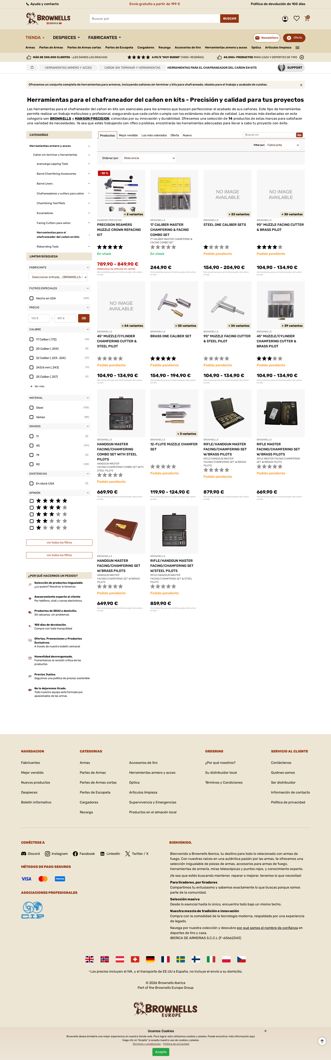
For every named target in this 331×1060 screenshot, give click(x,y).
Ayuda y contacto (42, 4)
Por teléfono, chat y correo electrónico (58, 600)
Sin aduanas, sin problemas (51, 614)
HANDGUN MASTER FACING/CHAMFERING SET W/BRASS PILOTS (118, 566)
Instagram (56, 853)
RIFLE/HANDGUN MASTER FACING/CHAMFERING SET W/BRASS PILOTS (225, 449)
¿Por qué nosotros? (220, 763)
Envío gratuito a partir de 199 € (154, 4)
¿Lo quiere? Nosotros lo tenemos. (55, 586)
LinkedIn (110, 853)
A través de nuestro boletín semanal (57, 646)
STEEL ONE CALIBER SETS (224, 225)
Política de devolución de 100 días (278, 4)
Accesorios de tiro (188, 47)
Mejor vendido (32, 773)
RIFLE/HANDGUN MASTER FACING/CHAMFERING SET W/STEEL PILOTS (172, 566)
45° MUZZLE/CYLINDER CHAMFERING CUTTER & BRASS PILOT (276, 341)
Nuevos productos (35, 782)
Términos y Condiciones (224, 782)
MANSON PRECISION (92, 118)
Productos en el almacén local (152, 812)
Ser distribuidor (283, 782)
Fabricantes (102, 37)
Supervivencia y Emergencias (152, 802)
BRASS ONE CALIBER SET (170, 336)
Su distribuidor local (221, 773)
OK (84, 318)
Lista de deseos (297, 19)
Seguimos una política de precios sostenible (62, 678)
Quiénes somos (283, 773)
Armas (30, 47)
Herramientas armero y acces (226, 47)
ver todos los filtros (59, 542)
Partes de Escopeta (119, 47)
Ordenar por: (110, 158)
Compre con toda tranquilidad (53, 628)
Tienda (33, 37)
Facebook (84, 853)
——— (297, 47)
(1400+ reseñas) (178, 57)
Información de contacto (290, 792)
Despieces (64, 37)
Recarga (165, 47)
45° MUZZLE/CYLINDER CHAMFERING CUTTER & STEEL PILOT (117, 341)
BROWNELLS (60, 118)
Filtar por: (259, 145)
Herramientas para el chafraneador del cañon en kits (119, 273)
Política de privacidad (288, 802)
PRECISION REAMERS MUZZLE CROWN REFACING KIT (119, 230)
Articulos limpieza (278, 47)
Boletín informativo (36, 802)
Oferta (298, 37)
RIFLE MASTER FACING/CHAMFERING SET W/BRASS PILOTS (278, 449)
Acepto (161, 1052)
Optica (256, 47)
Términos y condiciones (147, 1044)
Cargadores (145, 47)
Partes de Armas (51, 47)
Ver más (39, 386)
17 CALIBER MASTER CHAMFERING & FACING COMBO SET (169, 230)
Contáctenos (281, 763)
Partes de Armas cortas (84, 47)
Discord (30, 854)
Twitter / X (136, 853)
